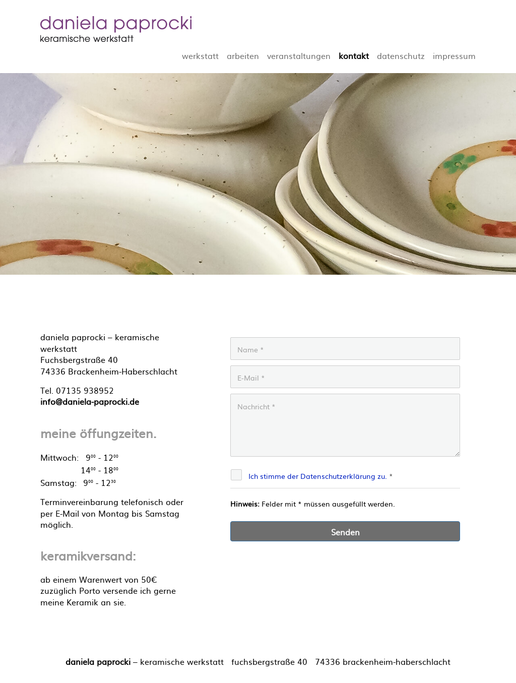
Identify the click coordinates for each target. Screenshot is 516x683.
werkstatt (200, 55)
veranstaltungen (299, 55)
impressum (454, 55)
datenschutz (401, 55)
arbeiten (243, 55)
